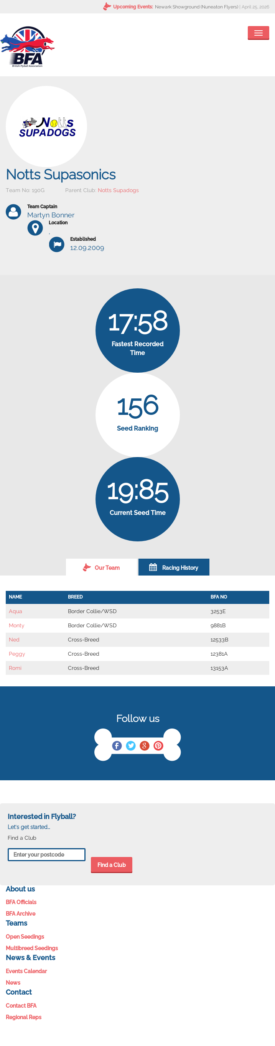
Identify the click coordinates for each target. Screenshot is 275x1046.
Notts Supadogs (118, 190)
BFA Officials (21, 902)
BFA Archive (20, 914)
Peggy (17, 654)
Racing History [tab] (173, 567)
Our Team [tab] (101, 567)
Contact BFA (21, 1006)
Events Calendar (26, 971)
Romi (15, 668)
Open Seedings (25, 937)
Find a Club (111, 865)
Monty (17, 625)
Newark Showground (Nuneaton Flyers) (196, 7)
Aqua (15, 611)
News (13, 983)
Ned (14, 639)
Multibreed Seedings (32, 948)
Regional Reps (23, 1017)
